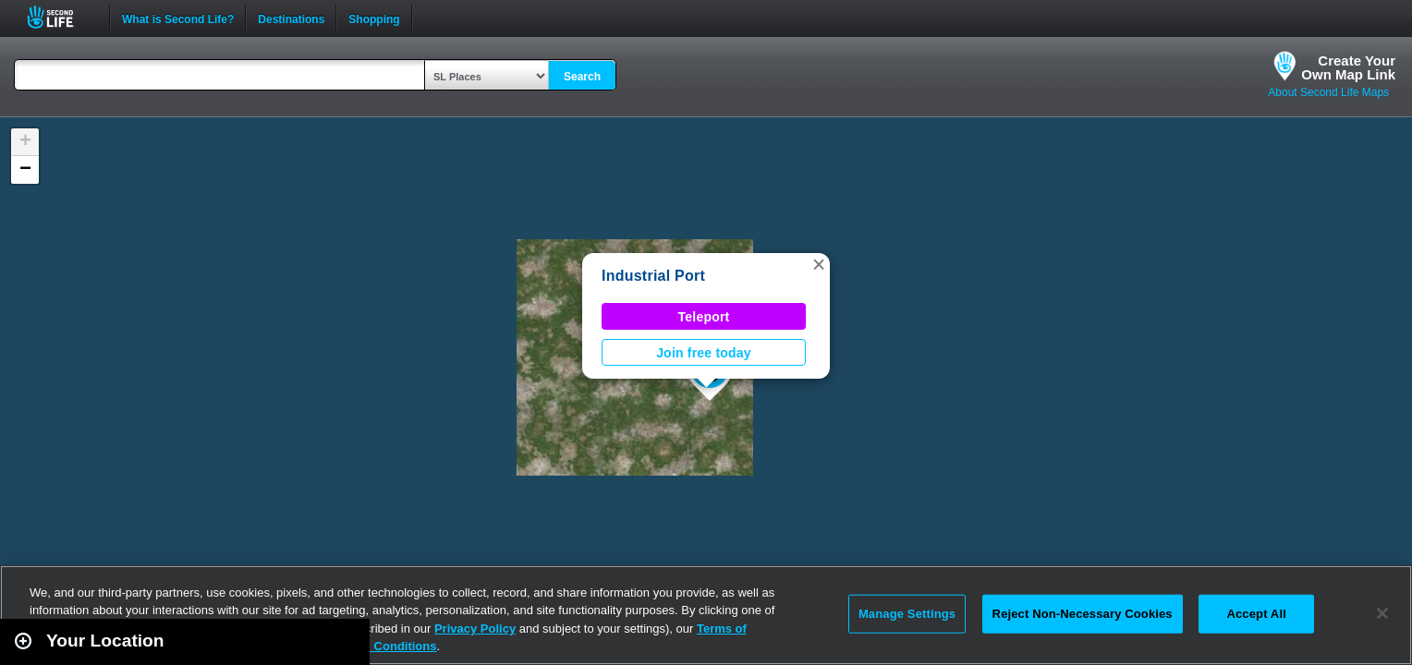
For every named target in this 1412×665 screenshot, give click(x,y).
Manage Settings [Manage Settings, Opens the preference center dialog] (907, 614)
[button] (819, 264)
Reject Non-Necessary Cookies (1082, 614)
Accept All (1255, 614)
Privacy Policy (475, 628)
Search (582, 76)
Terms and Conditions (373, 646)
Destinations (291, 17)
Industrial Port (653, 276)
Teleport (704, 316)
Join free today (703, 352)
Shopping (373, 17)
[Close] (1382, 613)
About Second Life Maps (1328, 92)
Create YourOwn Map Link (1348, 67)
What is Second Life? (178, 17)
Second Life (60, 17)
